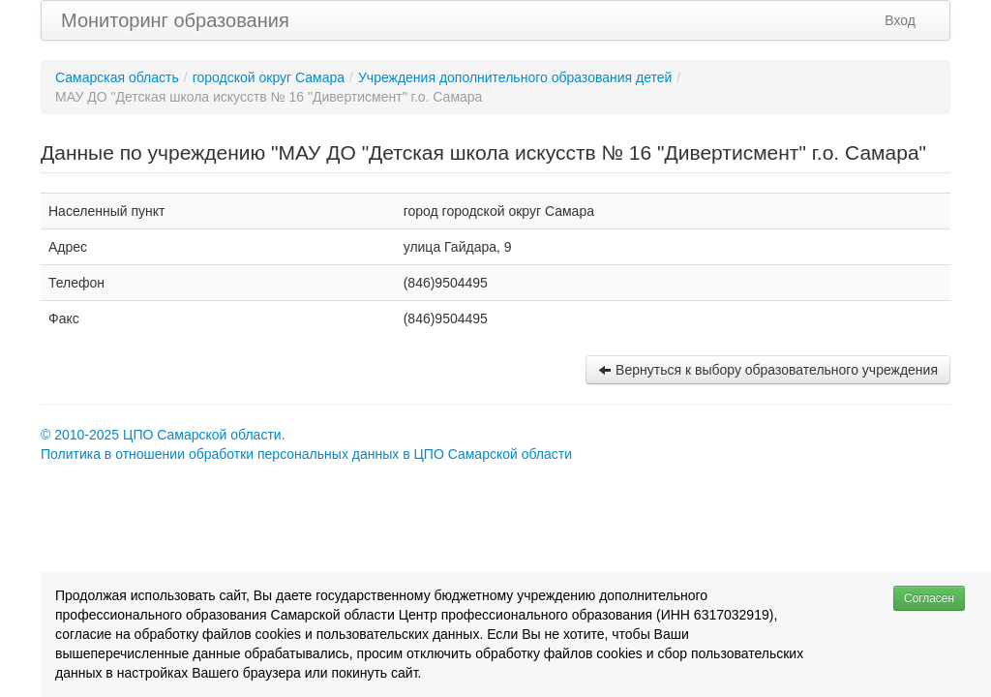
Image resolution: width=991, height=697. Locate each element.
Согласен (929, 598)
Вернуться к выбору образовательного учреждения (768, 370)
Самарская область (117, 77)
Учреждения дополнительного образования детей (515, 77)
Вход (900, 20)
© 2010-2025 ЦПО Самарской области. (163, 434)
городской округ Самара (269, 77)
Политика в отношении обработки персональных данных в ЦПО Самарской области (306, 454)
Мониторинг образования (175, 20)
